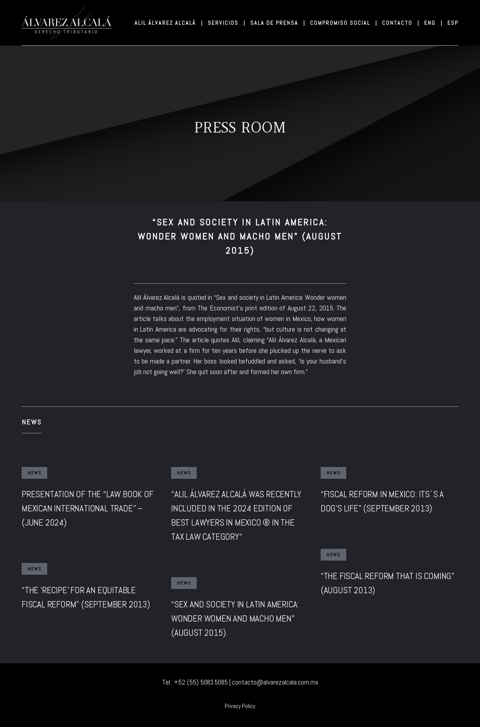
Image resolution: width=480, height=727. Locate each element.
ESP (452, 22)
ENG (432, 23)
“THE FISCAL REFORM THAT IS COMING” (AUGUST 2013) (387, 583)
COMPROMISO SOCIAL (343, 23)
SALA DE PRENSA (277, 23)
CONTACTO (400, 23)
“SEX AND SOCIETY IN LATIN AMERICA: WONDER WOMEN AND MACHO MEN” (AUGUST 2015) (235, 618)
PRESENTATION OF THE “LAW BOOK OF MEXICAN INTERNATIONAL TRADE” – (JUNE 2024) (87, 508)
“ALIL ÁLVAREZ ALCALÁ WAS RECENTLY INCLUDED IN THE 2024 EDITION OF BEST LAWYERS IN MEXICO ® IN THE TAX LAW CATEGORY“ (236, 515)
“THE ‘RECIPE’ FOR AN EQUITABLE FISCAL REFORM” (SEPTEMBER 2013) (86, 597)
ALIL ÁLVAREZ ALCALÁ (168, 23)
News (32, 421)
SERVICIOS (226, 23)
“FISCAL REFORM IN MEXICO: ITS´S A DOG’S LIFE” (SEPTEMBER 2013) (382, 501)
